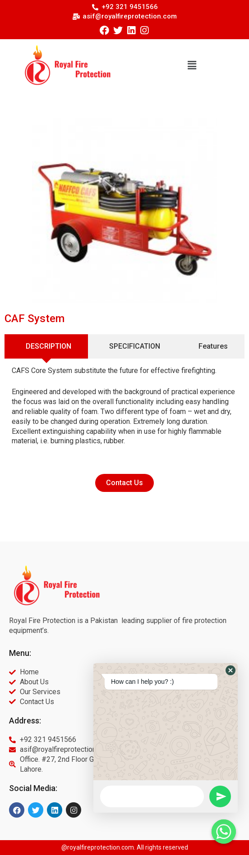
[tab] (46, 346)
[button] (191, 65)
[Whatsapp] (224, 831)
